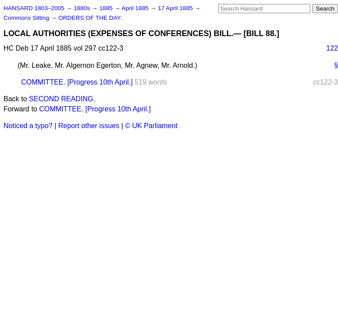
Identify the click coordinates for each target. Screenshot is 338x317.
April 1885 (135, 8)
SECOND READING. (62, 99)
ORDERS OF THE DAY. (90, 18)
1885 (106, 8)
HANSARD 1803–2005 (34, 8)
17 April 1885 (176, 8)
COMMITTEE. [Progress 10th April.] (76, 82)
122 (332, 48)
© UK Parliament (151, 125)
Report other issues (88, 125)
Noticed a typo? (28, 125)
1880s (82, 8)
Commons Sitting (27, 18)
